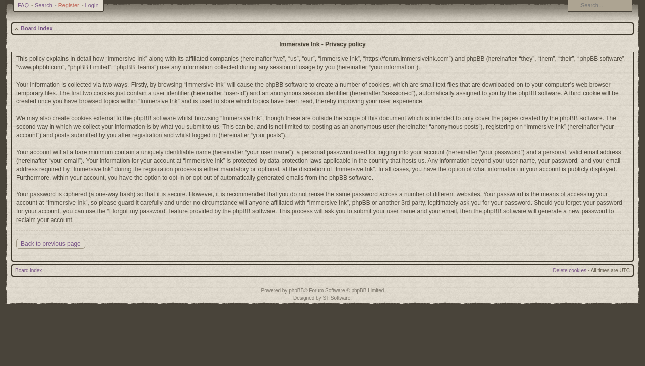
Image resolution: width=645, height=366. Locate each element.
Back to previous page (51, 243)
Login (92, 5)
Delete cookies (570, 270)
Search (43, 5)
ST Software (336, 298)
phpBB (296, 291)
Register (68, 5)
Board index (37, 28)
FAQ (23, 5)
